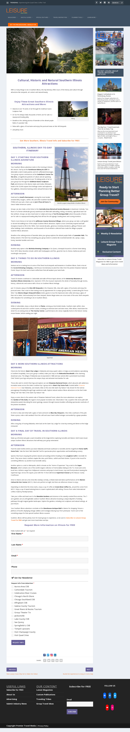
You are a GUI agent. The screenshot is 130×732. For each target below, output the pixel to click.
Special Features (42, 19)
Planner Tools (77, 19)
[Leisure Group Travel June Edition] (109, 155)
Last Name (17, 548)
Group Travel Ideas (45, 707)
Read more (108, 142)
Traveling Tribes (43, 703)
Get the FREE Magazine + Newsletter (23, 26)
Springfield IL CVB (22, 629)
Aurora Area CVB (21, 590)
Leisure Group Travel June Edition (109, 165)
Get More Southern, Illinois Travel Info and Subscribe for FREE (50, 144)
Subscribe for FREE (14, 694)
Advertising (11, 703)
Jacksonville (19, 620)
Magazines (12, 19)
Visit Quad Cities (21, 639)
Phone (14, 570)
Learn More (91, 19)
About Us (10, 698)
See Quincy (19, 626)
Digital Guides (26, 19)
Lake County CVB (21, 623)
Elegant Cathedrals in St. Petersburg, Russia (106, 99)
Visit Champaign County (24, 636)
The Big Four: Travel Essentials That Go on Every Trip (108, 132)
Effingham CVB (20, 607)
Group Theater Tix (22, 616)
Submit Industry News (16, 707)
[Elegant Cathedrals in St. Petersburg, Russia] (109, 89)
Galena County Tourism (24, 610)
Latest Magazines (44, 694)
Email (14, 559)
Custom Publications (45, 698)
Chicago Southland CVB (24, 603)
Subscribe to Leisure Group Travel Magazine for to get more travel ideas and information (109, 265)
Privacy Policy (43, 730)
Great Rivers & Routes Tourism (28, 613)
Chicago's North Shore (24, 600)
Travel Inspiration (60, 19)
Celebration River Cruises (25, 597)
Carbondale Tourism (23, 594)
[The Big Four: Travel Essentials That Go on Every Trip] (109, 120)
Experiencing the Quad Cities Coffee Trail (32, 3)
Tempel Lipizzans (22, 633)
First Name (17, 537)
